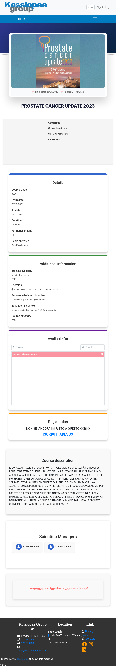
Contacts (90, 638)
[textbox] (92, 346)
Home (21, 19)
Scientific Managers (58, 133)
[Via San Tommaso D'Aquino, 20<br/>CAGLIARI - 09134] (49, 635)
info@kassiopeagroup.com (33, 650)
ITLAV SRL (22, 658)
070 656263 (27, 642)
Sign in (100, 7)
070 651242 (27, 639)
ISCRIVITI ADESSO (58, 434)
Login (108, 7)
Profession (19, 346)
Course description (57, 127)
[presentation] (57, 380)
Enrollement (54, 139)
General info (54, 122)
